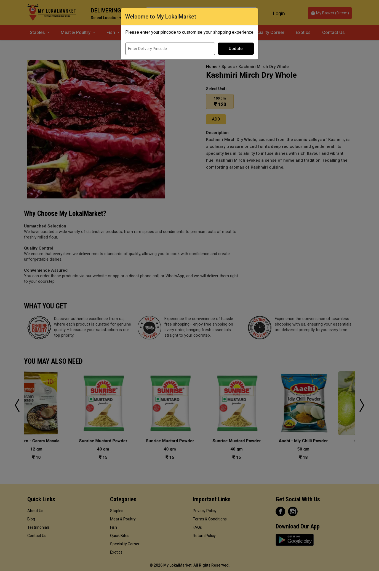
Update (236, 48)
